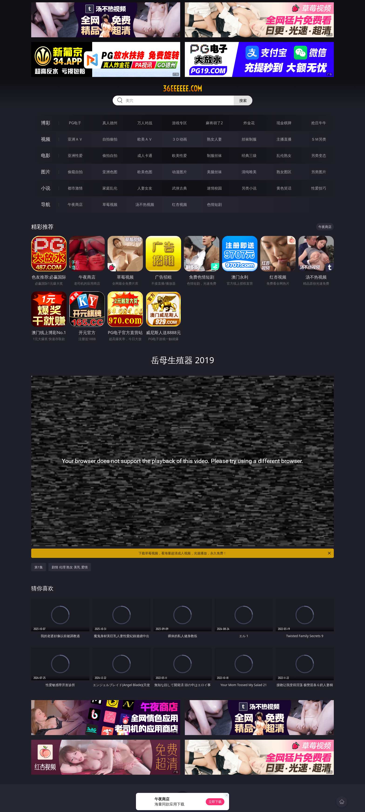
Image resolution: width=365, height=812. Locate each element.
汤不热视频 (144, 204)
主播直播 (284, 139)
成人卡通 (144, 155)
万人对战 (144, 122)
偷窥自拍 (75, 171)
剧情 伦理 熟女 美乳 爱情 (70, 567)
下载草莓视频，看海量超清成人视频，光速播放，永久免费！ (235, 553)
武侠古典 (179, 188)
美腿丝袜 (214, 171)
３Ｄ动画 (179, 139)
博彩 (45, 123)
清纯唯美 (249, 171)
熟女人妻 (214, 139)
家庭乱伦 (109, 188)
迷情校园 (214, 188)
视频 (45, 139)
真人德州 (109, 122)
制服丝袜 (214, 155)
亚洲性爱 (75, 155)
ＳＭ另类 (318, 139)
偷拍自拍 (109, 155)
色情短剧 (214, 204)
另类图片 (318, 171)
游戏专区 (179, 122)
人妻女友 (144, 188)
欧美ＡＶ (144, 139)
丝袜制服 (249, 139)
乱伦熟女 (284, 155)
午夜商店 (75, 204)
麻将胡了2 (214, 122)
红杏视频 (179, 204)
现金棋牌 (284, 122)
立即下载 (215, 801)
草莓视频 (109, 204)
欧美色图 (144, 171)
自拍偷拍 (109, 139)
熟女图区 (284, 171)
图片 (45, 172)
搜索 (243, 100)
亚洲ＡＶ (75, 139)
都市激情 (75, 188)
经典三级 (249, 155)
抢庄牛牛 (318, 122)
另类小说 (249, 188)
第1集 (38, 567)
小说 (45, 188)
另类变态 (318, 155)
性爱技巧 (318, 188)
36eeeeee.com (182, 88)
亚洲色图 (109, 171)
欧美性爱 (179, 155)
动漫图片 (179, 171)
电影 (45, 155)
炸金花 (249, 122)
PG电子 (75, 122)
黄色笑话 (284, 188)
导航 (45, 204)
